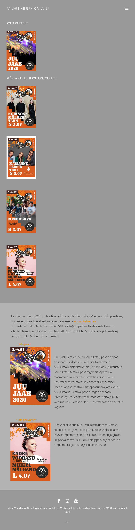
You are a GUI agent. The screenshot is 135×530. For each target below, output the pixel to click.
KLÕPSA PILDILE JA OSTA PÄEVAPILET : (32, 78)
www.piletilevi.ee (85, 321)
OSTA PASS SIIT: (18, 23)
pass (27, 344)
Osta (20, 344)
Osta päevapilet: (29, 420)
